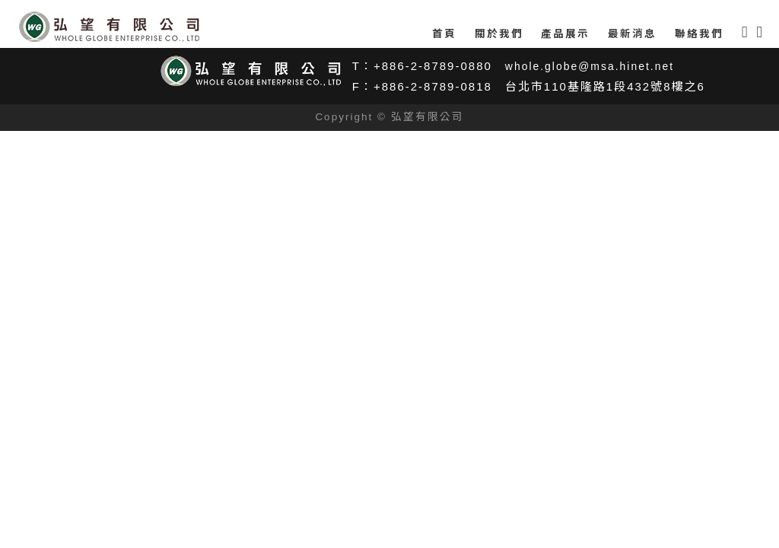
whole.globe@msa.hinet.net (594, 65)
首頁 (444, 34)
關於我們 (499, 34)
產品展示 (565, 34)
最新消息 (632, 34)
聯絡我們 (699, 34)
